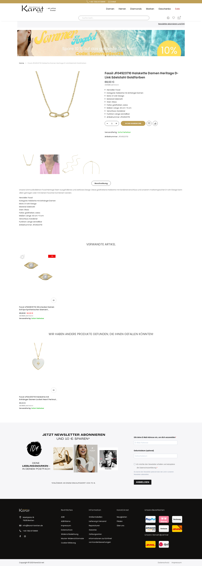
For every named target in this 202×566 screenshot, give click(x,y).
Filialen (120, 521)
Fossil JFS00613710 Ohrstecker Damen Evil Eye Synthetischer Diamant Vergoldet (36, 308)
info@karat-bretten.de (33, 525)
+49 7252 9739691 (30, 531)
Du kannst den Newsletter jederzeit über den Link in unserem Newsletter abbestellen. (154, 473)
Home (21, 63)
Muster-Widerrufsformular (72, 538)
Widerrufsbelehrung (69, 534)
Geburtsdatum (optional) (144, 451)
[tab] (101, 183)
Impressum (66, 525)
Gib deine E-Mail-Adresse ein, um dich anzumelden (154, 437)
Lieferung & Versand (97, 521)
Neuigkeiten (122, 517)
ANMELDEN (142, 482)
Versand (116, 85)
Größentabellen (95, 517)
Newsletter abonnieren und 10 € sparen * (180, 24)
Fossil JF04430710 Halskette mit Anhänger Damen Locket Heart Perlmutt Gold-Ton (38, 398)
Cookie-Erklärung (68, 543)
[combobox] (113, 18)
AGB (62, 517)
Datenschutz (66, 530)
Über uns (120, 525)
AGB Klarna (65, 521)
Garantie (93, 530)
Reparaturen (94, 525)
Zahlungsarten (95, 534)
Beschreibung (101, 183)
